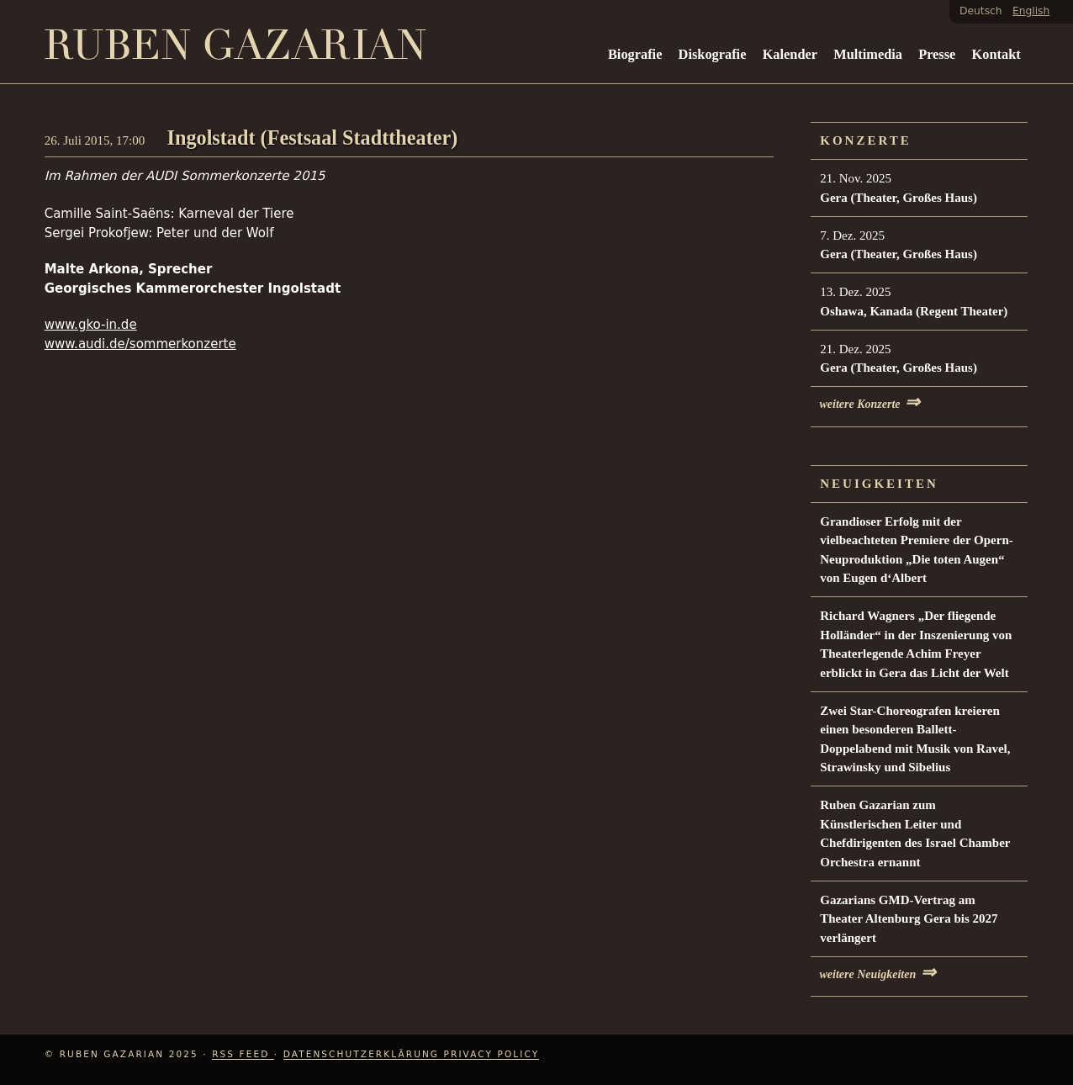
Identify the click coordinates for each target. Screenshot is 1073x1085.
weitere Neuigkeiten (877, 974)
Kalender (790, 54)
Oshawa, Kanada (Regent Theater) (913, 311)
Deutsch (980, 11)
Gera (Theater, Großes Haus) (898, 197)
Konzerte (866, 140)
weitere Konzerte (869, 404)
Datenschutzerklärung (363, 1054)
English (1030, 11)
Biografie (635, 54)
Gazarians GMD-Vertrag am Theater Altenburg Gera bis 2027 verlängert (908, 919)
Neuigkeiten (879, 483)
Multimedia (867, 54)
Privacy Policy (492, 1054)
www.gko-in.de (91, 324)
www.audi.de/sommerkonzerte (140, 344)
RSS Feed (243, 1054)
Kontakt (996, 54)
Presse (936, 54)
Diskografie (713, 54)
